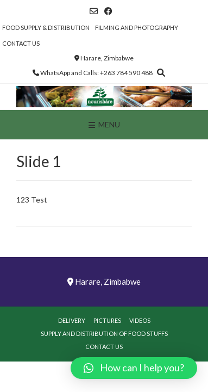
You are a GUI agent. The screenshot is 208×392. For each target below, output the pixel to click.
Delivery (71, 320)
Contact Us (21, 43)
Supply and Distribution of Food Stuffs (104, 333)
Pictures (107, 320)
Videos (139, 320)
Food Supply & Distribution (46, 27)
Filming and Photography (136, 27)
